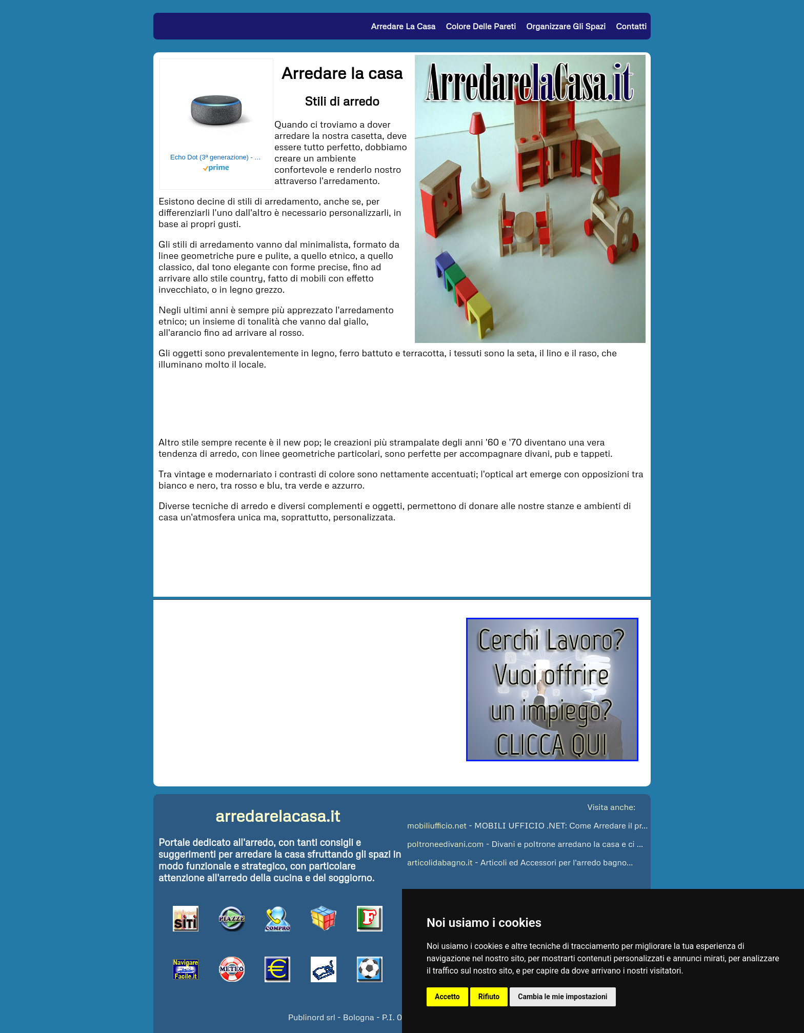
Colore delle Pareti (481, 26)
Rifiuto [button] (489, 997)
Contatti (631, 26)
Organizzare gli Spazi (566, 26)
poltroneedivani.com (445, 844)
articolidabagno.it (440, 862)
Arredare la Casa (403, 26)
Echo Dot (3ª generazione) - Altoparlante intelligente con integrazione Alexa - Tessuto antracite (216, 157)
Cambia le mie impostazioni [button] (562, 997)
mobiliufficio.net (437, 825)
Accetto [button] (447, 997)
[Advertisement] (402, 402)
